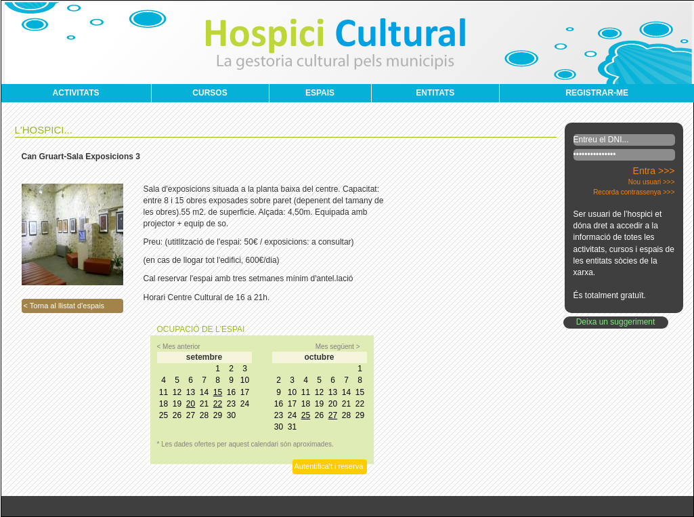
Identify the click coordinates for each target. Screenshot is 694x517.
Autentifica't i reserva (329, 466)
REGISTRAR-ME (596, 93)
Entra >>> (654, 170)
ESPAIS (319, 93)
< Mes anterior (178, 346)
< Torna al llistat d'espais (64, 306)
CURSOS (209, 93)
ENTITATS (435, 93)
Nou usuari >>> (651, 182)
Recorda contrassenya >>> (633, 192)
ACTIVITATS (76, 93)
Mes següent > (338, 346)
